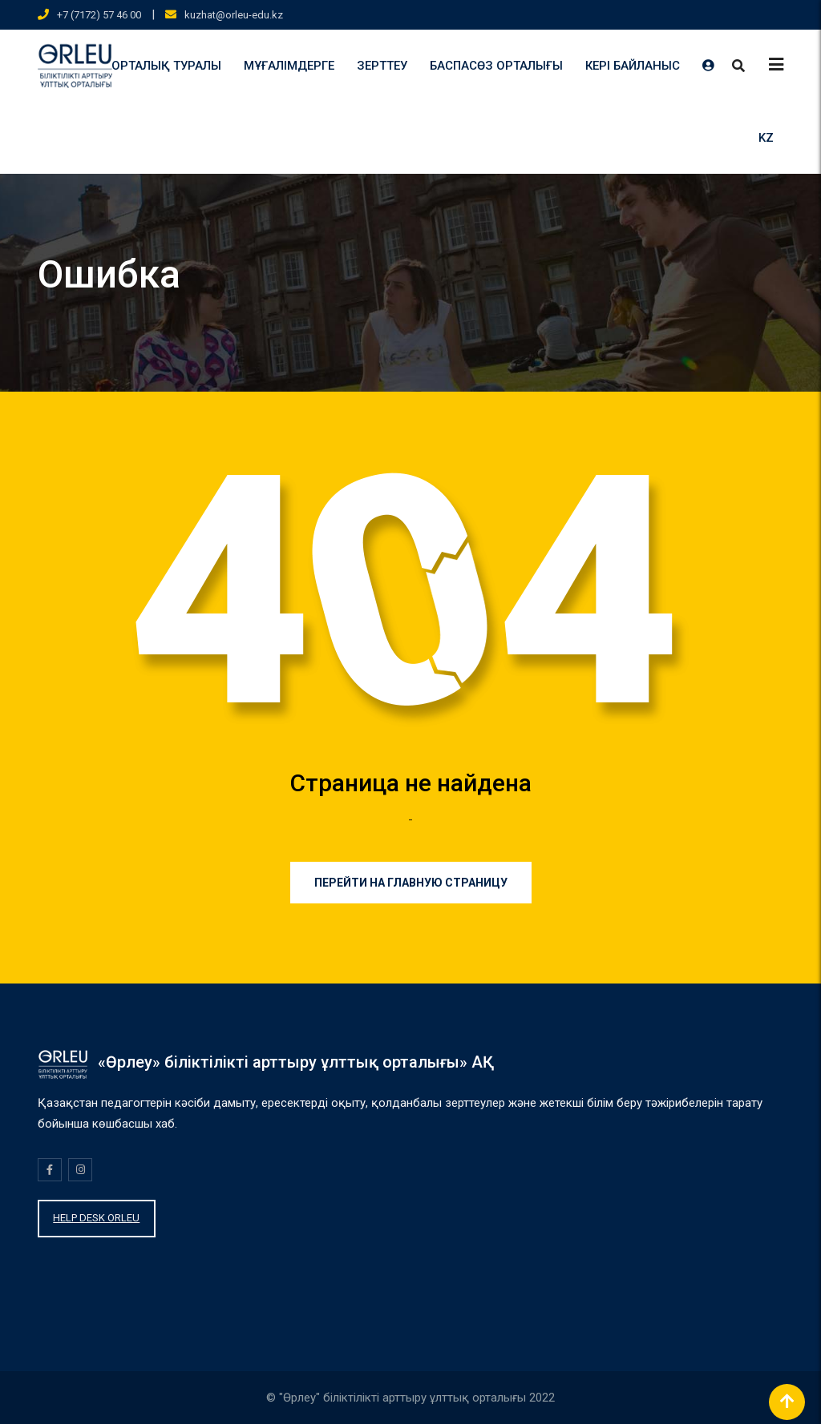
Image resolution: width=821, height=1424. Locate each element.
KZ (766, 138)
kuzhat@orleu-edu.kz (233, 15)
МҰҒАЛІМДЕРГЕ (289, 65)
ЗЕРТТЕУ (382, 65)
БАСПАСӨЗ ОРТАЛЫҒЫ (496, 65)
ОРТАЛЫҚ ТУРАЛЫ (166, 65)
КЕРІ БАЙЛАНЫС (632, 65)
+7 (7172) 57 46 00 (99, 15)
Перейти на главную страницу (411, 882)
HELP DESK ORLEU (96, 1218)
